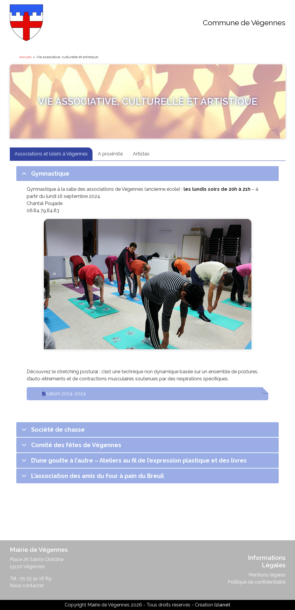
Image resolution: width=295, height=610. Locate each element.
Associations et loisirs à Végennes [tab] (51, 154)
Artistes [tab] (141, 154)
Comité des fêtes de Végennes (70, 446)
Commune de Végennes (244, 22)
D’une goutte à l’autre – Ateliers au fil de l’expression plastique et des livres (133, 462)
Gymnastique (44, 175)
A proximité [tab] (110, 154)
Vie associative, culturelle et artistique (147, 101)
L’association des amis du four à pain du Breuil (92, 477)
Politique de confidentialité (257, 582)
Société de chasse (52, 431)
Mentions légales (267, 575)
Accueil (25, 57)
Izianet (222, 605)
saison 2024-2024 (66, 393)
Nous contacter (27, 585)
